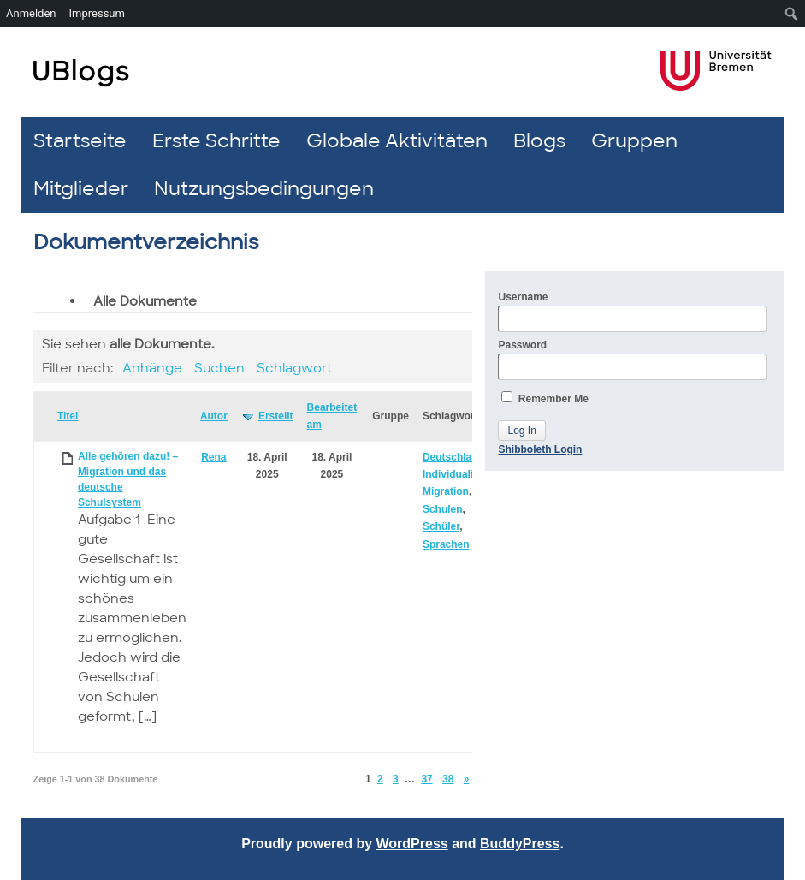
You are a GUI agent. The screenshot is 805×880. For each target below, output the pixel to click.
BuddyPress (519, 843)
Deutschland (453, 457)
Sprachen (446, 544)
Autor (214, 416)
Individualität (454, 474)
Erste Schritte (216, 140)
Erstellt (275, 416)
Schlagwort (294, 368)
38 (447, 779)
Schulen (443, 509)
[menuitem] (791, 13)
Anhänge (152, 368)
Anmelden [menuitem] (31, 13)
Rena (213, 457)
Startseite (80, 140)
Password (632, 359)
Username (632, 311)
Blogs (539, 140)
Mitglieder (80, 188)
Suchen (219, 368)
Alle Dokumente (145, 301)
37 (426, 779)
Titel (67, 416)
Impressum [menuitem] (97, 13)
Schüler (441, 526)
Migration (446, 491)
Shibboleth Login (540, 449)
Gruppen (634, 140)
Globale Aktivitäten (397, 140)
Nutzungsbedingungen (264, 188)
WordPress (412, 843)
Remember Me (544, 398)
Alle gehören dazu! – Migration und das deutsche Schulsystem (128, 479)
